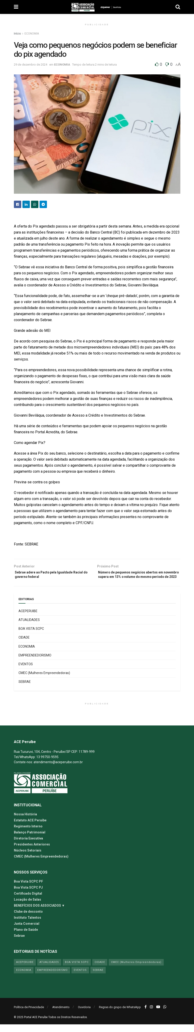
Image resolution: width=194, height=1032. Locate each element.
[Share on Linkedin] (26, 204)
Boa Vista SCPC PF (28, 889)
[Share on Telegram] (43, 204)
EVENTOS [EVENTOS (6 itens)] (80, 977)
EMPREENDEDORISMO (34, 663)
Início (17, 33)
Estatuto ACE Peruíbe (30, 827)
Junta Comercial (26, 931)
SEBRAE (24, 689)
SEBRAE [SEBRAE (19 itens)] (98, 977)
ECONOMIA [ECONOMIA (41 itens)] (23, 977)
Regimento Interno (28, 834)
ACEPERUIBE (27, 618)
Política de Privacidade (29, 1014)
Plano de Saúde (26, 937)
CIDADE (24, 645)
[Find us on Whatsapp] (164, 1014)
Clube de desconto (28, 919)
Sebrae (19, 943)
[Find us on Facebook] (146, 1014)
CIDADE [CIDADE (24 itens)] (100, 969)
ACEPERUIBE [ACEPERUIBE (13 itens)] (25, 969)
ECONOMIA (32, 33)
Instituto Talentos (27, 925)
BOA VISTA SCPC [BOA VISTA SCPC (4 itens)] (77, 969)
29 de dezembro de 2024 (30, 64)
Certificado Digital (28, 901)
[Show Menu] (16, 7)
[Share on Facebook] (17, 204)
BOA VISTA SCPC (31, 636)
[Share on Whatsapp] (34, 204)
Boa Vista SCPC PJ (28, 895)
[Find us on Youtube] (158, 1014)
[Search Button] (178, 7)
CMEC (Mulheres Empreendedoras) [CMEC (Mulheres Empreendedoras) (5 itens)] (136, 969)
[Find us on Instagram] (151, 1014)
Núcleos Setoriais (27, 858)
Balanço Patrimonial (29, 840)
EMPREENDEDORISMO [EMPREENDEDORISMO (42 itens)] (52, 977)
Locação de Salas (27, 907)
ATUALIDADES (29, 627)
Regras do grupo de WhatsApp (120, 1014)
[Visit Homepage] (83, 7)
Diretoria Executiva (28, 846)
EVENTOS (25, 671)
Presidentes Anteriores (32, 852)
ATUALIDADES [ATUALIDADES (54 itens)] (49, 969)
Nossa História (25, 821)
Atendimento (61, 1014)
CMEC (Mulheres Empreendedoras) (44, 680)
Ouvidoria (84, 1014)
